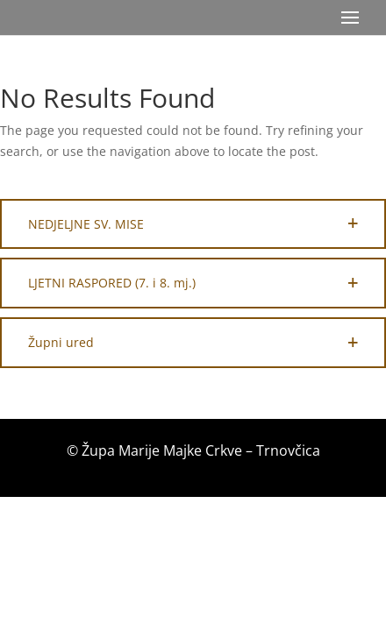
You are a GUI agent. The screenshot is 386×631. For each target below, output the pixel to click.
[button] (193, 224)
